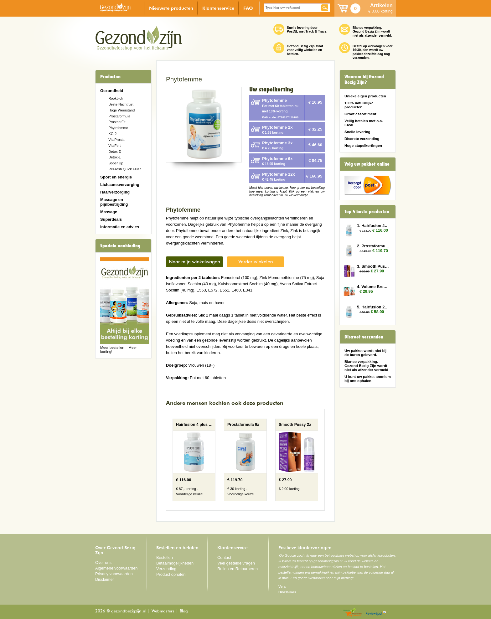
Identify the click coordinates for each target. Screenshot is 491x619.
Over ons (103, 562)
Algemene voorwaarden (116, 568)
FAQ (248, 8)
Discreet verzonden (363, 337)
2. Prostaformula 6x (373, 246)
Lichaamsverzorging (119, 184)
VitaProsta (116, 140)
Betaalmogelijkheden (175, 563)
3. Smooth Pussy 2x (373, 266)
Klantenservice (218, 8)
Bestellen (164, 557)
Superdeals (111, 219)
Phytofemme (118, 128)
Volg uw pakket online (367, 164)
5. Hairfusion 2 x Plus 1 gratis (373, 307)
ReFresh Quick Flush (124, 169)
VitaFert (114, 145)
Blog (184, 611)
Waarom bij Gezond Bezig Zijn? (364, 79)
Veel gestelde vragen (236, 563)
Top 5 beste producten (366, 211)
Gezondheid (111, 90)
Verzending (166, 568)
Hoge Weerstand (121, 110)
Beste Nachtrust (120, 104)
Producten (110, 77)
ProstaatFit (116, 122)
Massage (108, 211)
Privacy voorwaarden (114, 573)
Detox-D (114, 151)
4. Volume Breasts (373, 286)
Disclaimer (104, 579)
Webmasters (163, 611)
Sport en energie (116, 177)
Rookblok (115, 98)
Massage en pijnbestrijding (114, 202)
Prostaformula (119, 116)
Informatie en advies (119, 226)
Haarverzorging (115, 192)
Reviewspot (376, 612)
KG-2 (112, 134)
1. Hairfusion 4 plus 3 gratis (373, 225)
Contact (224, 557)
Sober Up (115, 163)
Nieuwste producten (171, 8)
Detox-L (114, 157)
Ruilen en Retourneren (237, 568)
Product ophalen (170, 574)
